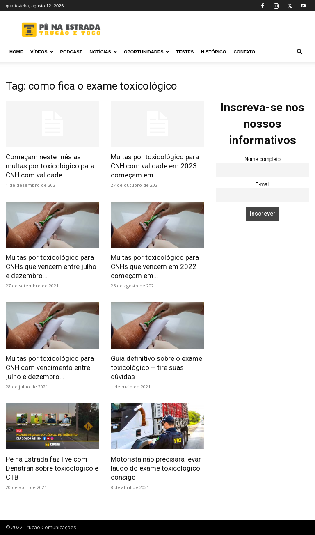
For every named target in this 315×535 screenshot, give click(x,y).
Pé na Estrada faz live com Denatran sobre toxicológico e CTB (52, 468)
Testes (185, 51)
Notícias (103, 51)
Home (16, 51)
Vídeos (42, 51)
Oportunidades (147, 51)
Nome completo (262, 159)
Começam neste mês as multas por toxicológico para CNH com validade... (50, 166)
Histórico (213, 51)
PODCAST (71, 51)
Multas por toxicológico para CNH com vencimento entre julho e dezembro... (50, 367)
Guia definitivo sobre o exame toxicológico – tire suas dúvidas (156, 367)
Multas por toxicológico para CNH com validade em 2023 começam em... (155, 166)
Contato (244, 51)
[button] (299, 52)
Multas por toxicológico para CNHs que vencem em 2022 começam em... (155, 266)
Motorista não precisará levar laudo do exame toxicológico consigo (156, 468)
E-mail (262, 184)
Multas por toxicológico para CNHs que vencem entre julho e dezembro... (51, 266)
